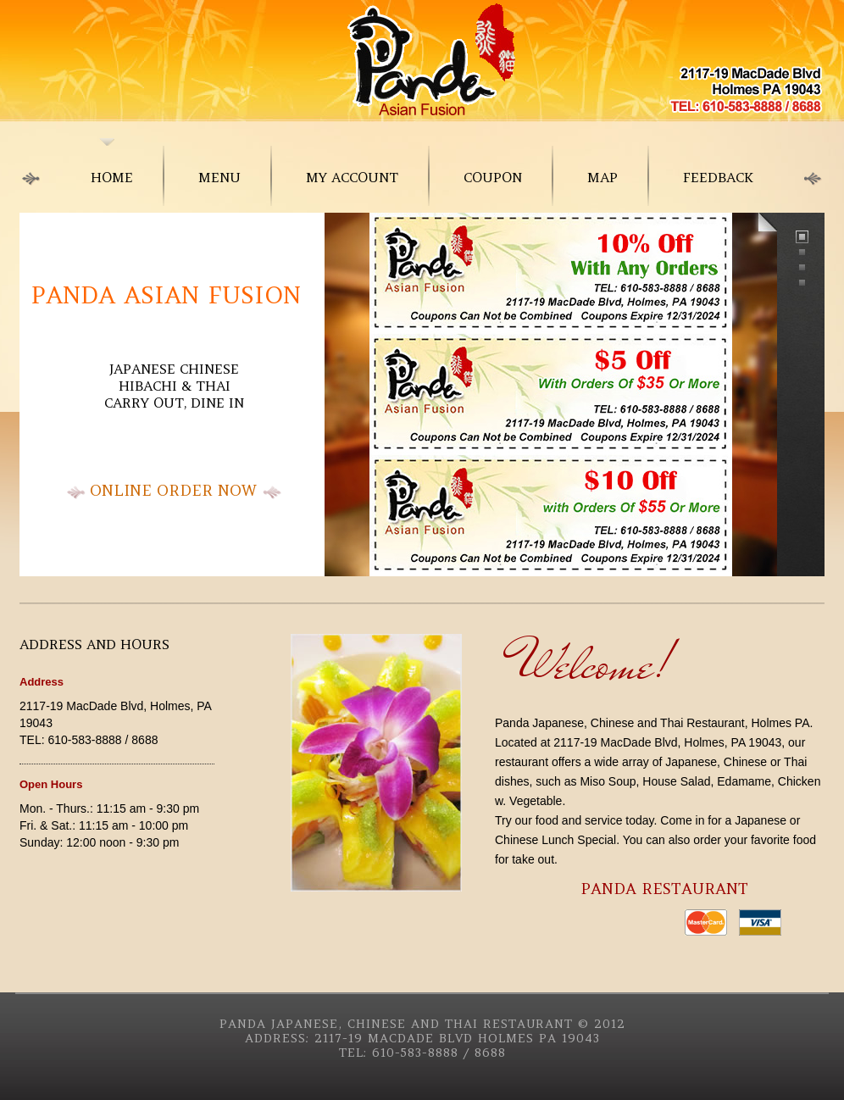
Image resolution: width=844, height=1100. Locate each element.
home (112, 177)
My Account (352, 177)
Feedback (718, 177)
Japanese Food (422, 59)
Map (602, 177)
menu (219, 177)
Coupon (493, 177)
